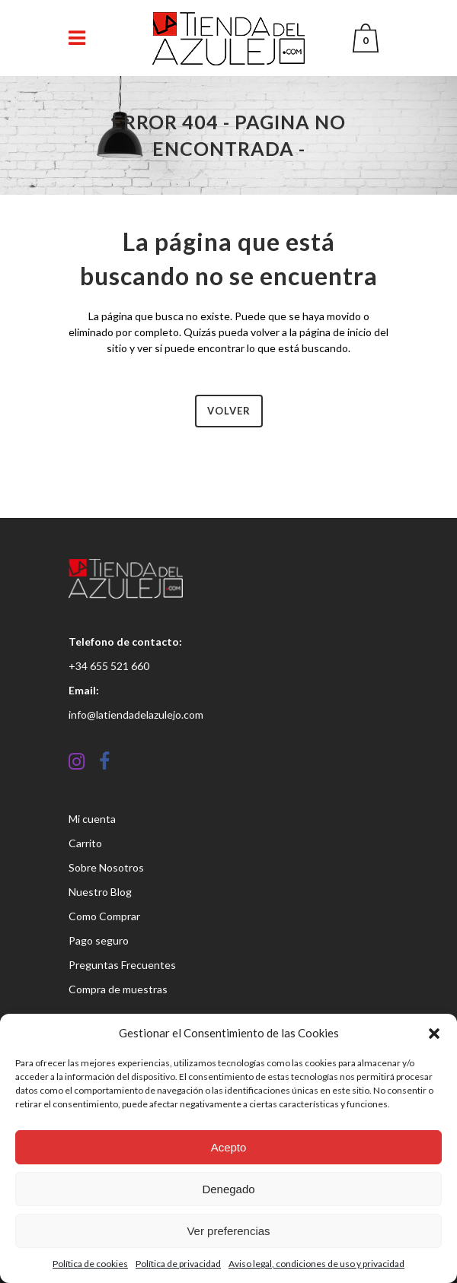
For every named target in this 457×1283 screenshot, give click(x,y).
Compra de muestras (118, 989)
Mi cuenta (92, 818)
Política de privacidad (178, 1263)
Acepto (229, 1147)
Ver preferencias (228, 1230)
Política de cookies (90, 1263)
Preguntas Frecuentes (122, 964)
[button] (434, 1033)
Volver (229, 411)
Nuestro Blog (100, 891)
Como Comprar (104, 916)
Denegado (228, 1189)
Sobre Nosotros (106, 867)
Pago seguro (99, 940)
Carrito (85, 843)
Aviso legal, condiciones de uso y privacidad (316, 1263)
